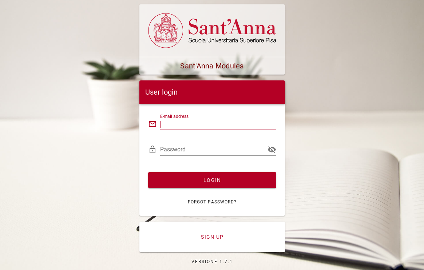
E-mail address (174, 116)
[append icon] (272, 149)
